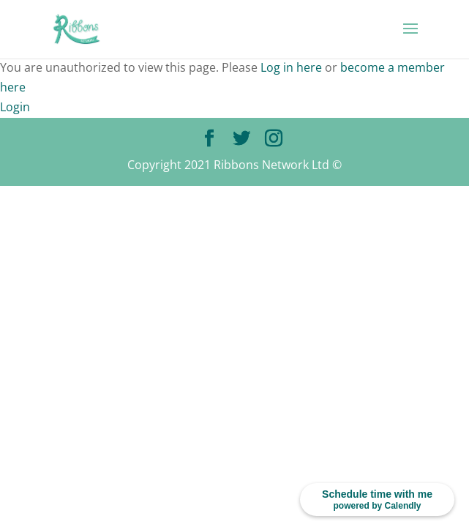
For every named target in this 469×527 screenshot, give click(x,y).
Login (15, 107)
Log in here (291, 67)
